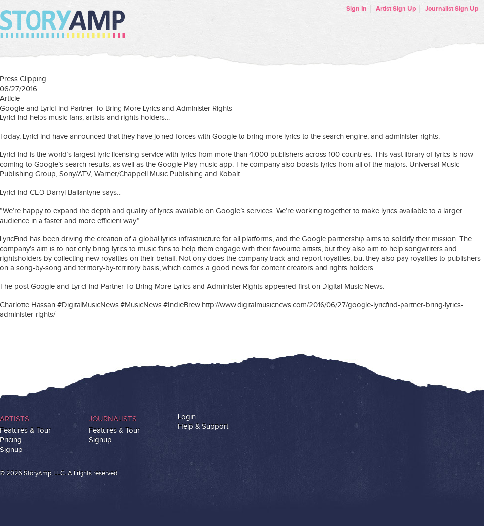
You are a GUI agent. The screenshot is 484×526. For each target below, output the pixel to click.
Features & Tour (25, 430)
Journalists (113, 419)
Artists (14, 419)
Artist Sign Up (396, 9)
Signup (11, 450)
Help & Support (203, 426)
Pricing (11, 440)
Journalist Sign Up (452, 9)
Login (187, 417)
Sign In (356, 9)
